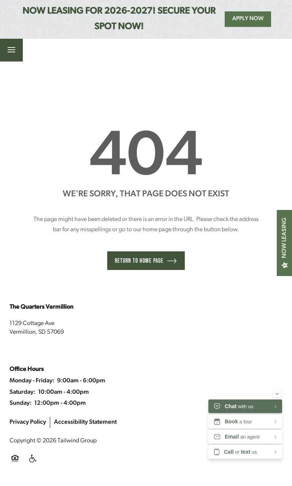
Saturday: (22, 392)
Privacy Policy (28, 422)
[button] (80, 50)
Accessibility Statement (85, 422)
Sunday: (21, 403)
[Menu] (11, 50)
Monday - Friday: (32, 381)
